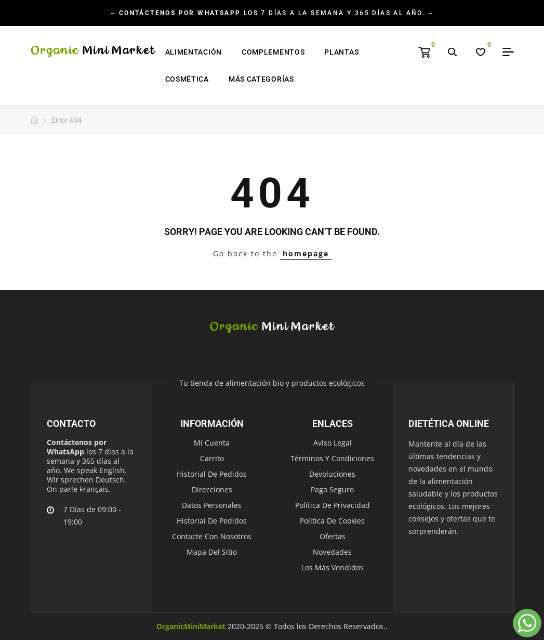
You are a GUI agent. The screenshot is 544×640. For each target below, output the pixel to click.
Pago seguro (332, 489)
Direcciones (212, 489)
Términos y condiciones (332, 458)
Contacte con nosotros (211, 536)
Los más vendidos (332, 567)
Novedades (332, 552)
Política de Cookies (332, 521)
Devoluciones (332, 474)
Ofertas (333, 536)
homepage (306, 253)
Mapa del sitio (212, 552)
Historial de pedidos (212, 474)
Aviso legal (332, 443)
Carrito (212, 458)
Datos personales (212, 505)
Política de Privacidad (332, 505)
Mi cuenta (212, 443)
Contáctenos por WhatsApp (77, 446)
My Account (504, 52)
